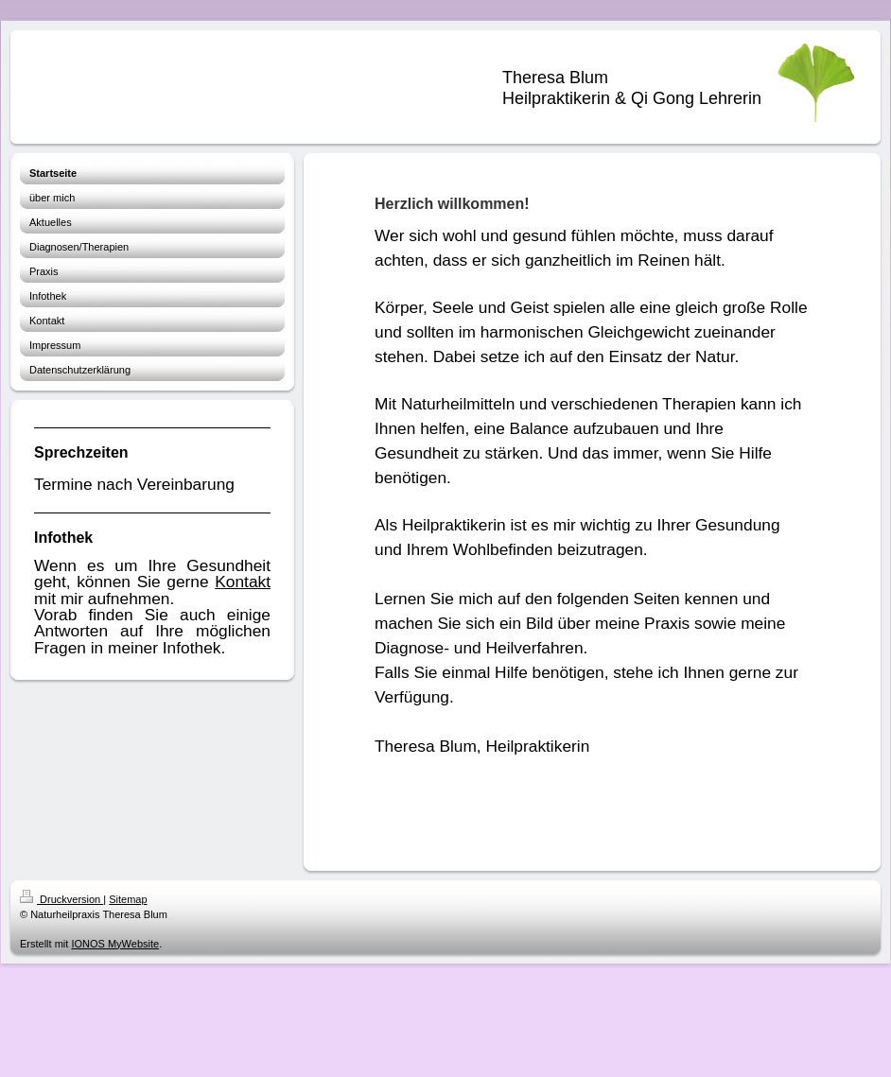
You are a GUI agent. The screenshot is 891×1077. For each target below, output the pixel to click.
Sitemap (128, 899)
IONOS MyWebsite (115, 943)
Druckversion (61, 899)
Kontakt (243, 581)
